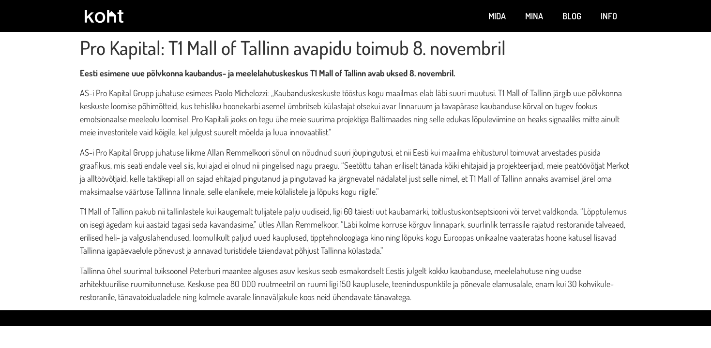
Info (609, 16)
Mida (497, 16)
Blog (571, 16)
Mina (534, 16)
